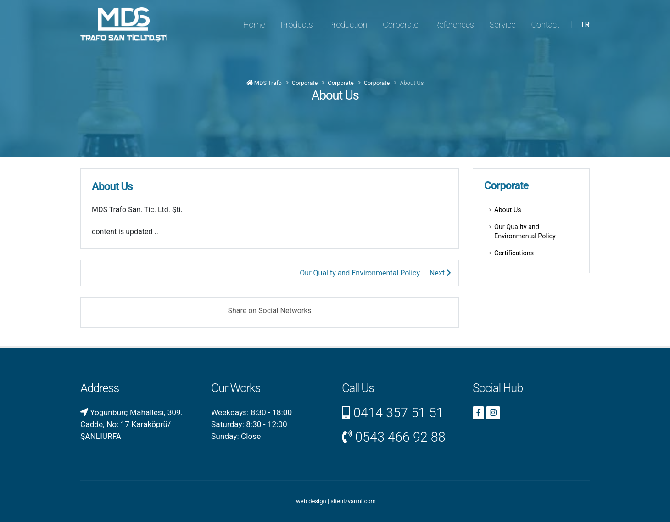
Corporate (400, 24)
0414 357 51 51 (398, 413)
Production (348, 24)
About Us (507, 210)
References (454, 24)
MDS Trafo (264, 82)
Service (502, 24)
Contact (545, 24)
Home (254, 24)
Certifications (514, 253)
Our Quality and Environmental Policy (525, 231)
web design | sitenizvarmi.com (336, 501)
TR (585, 24)
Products (297, 24)
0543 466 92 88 (400, 437)
